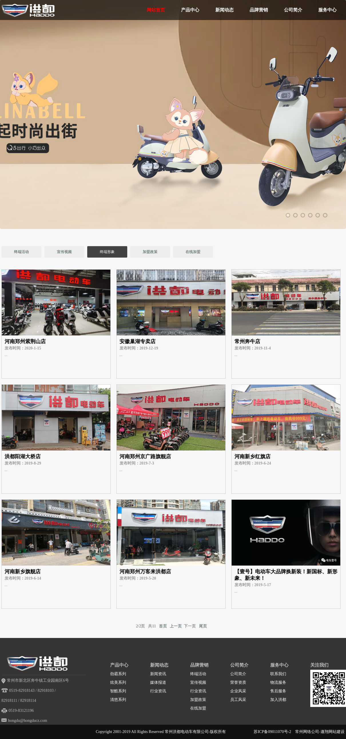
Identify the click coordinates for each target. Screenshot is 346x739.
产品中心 (190, 9)
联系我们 (278, 674)
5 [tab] (317, 215)
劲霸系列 (118, 674)
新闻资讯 (158, 674)
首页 (163, 626)
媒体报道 (158, 682)
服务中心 (327, 9)
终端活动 (21, 252)
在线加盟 (193, 252)
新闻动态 (224, 9)
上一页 (176, 626)
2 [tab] (295, 215)
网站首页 (156, 9)
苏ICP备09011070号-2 (272, 732)
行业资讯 (158, 691)
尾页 (203, 626)
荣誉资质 (238, 682)
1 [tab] (288, 215)
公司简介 (293, 9)
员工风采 (238, 699)
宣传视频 (64, 252)
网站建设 (337, 732)
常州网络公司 (307, 732)
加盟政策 (150, 252)
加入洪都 (278, 699)
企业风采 (238, 691)
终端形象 (107, 252)
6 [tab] (325, 215)
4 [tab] (310, 215)
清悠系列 (118, 699)
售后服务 (278, 691)
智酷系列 (118, 691)
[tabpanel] (173, 136)
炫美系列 (118, 682)
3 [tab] (303, 215)
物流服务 (278, 682)
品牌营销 (259, 9)
